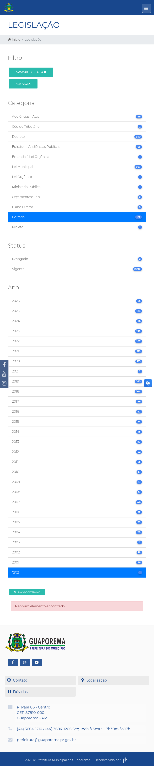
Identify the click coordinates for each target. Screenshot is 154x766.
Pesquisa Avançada (27, 592)
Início (14, 39)
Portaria (31, 72)
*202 (23, 83)
